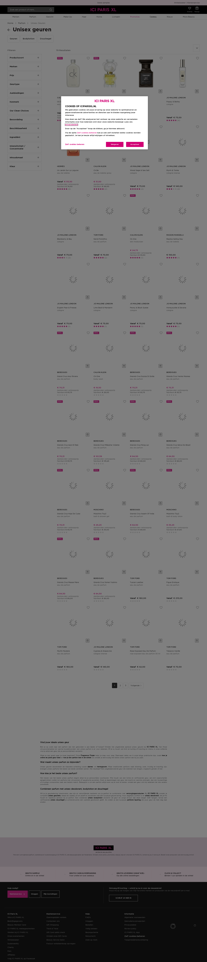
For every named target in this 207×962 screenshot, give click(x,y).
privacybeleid (71, 125)
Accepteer (134, 144)
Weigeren (115, 144)
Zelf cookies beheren (87, 133)
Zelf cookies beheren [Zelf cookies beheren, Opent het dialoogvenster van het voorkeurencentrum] (74, 144)
